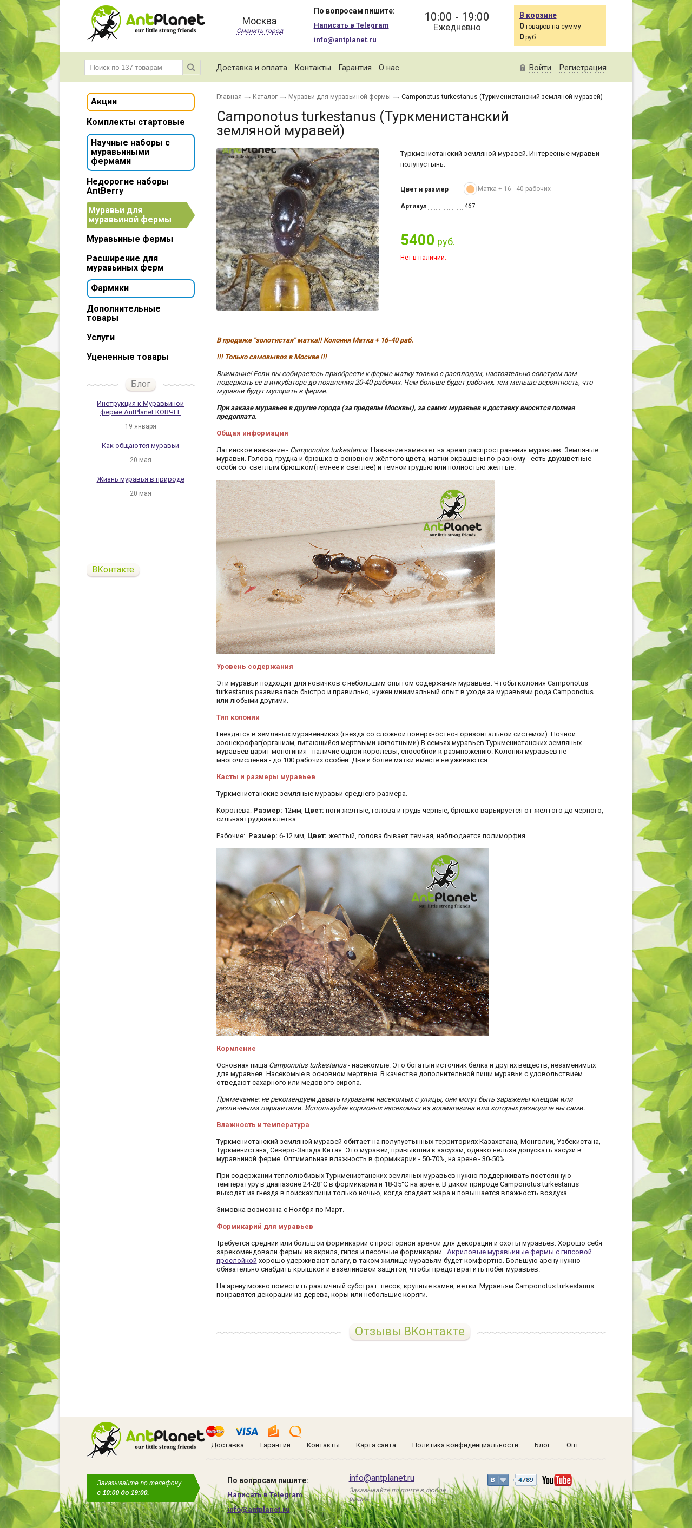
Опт (572, 1445)
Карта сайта (376, 1445)
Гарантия (355, 67)
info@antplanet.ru (345, 40)
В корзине (538, 15)
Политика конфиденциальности (465, 1445)
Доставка (227, 1445)
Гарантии (275, 1445)
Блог (140, 384)
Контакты (312, 67)
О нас (389, 67)
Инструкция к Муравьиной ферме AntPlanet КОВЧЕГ (140, 407)
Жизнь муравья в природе (140, 479)
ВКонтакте (113, 569)
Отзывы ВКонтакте (410, 1331)
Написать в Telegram (351, 25)
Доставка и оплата (251, 67)
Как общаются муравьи (140, 446)
